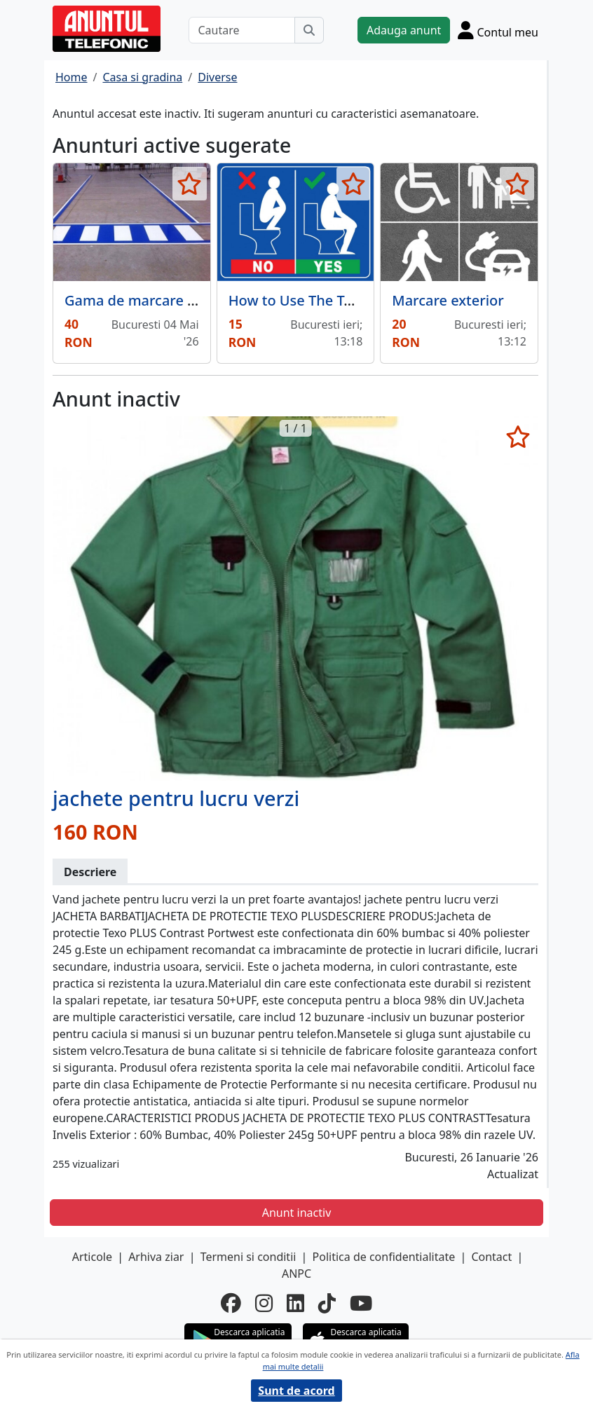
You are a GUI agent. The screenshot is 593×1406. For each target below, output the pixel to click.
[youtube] (361, 1303)
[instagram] (264, 1303)
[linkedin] (295, 1303)
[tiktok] (327, 1303)
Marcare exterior (447, 300)
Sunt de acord (296, 1390)
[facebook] (231, 1303)
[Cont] (498, 30)
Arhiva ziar (156, 1256)
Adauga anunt (404, 30)
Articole (92, 1256)
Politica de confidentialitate (384, 1256)
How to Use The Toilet (301, 300)
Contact (491, 1256)
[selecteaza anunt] (189, 183)
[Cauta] (309, 30)
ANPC (296, 1273)
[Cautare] (242, 30)
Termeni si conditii (248, 1256)
